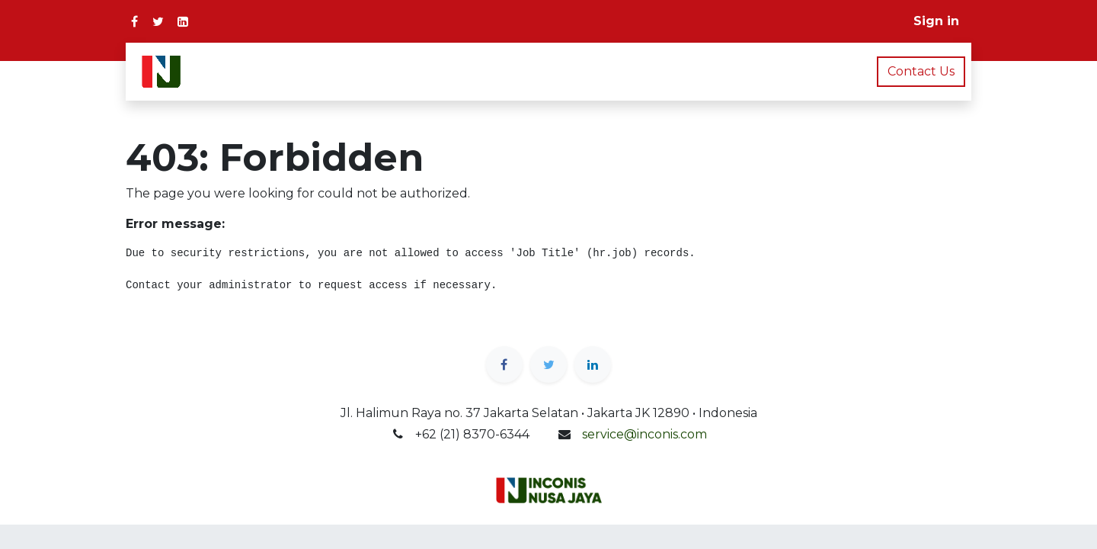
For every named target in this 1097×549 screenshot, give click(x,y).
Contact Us (921, 71)
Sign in (936, 21)
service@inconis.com (644, 434)
